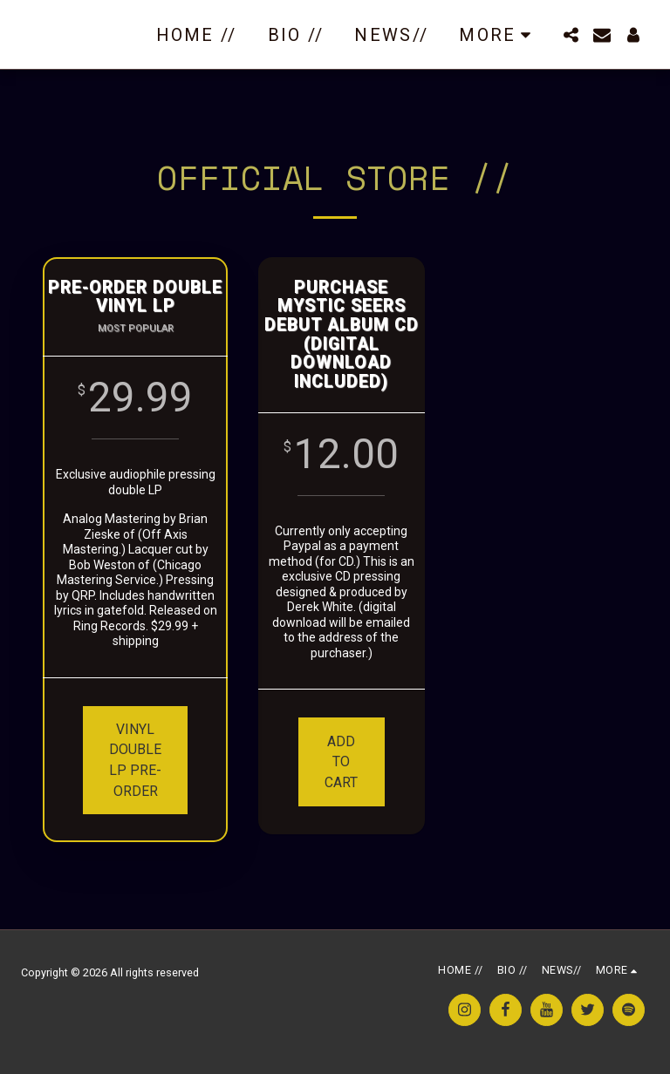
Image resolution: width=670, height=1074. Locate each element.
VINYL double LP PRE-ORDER (137, 760)
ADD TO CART (342, 762)
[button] (570, 35)
